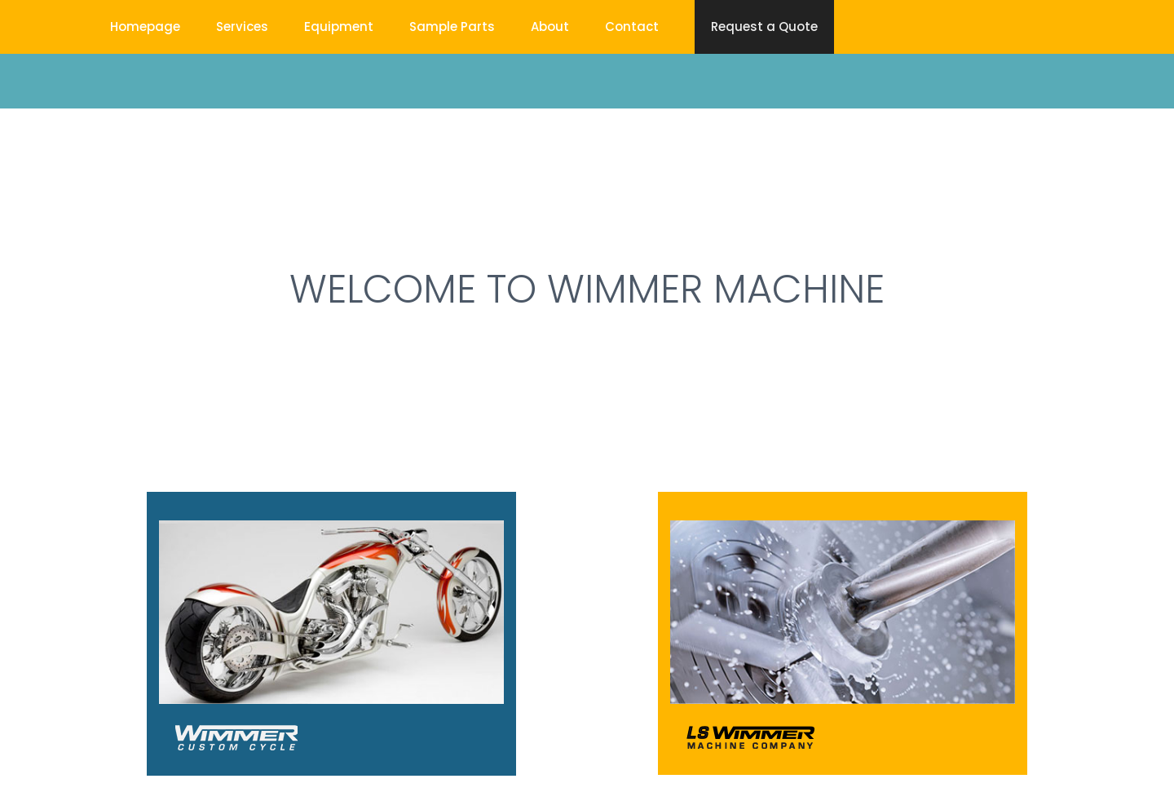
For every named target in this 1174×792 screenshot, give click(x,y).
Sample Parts (452, 26)
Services (242, 26)
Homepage (145, 26)
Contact (632, 26)
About (550, 26)
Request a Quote (764, 26)
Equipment (338, 26)
